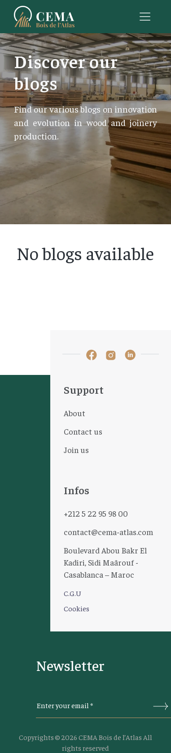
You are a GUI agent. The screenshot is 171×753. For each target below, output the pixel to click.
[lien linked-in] (130, 354)
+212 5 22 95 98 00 (96, 513)
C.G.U (72, 592)
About (74, 413)
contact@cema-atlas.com (108, 532)
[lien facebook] (91, 354)
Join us (76, 449)
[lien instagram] (111, 354)
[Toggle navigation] (145, 16)
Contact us (83, 431)
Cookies (76, 608)
